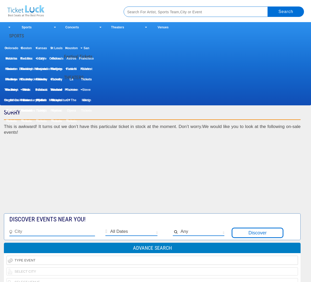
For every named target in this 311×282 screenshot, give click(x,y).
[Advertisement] (117, 176)
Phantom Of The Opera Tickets (71, 91)
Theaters (117, 27)
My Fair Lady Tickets (41, 101)
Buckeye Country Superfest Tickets (11, 81)
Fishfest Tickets (86, 70)
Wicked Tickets (56, 91)
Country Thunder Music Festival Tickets (56, 81)
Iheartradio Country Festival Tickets (41, 70)
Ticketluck (59, 11)
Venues (163, 27)
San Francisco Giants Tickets (86, 49)
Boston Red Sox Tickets (26, 49)
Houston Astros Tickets (71, 49)
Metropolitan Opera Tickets (56, 101)
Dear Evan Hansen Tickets (26, 91)
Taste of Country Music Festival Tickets (26, 70)
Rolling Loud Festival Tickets (56, 70)
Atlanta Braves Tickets (11, 60)
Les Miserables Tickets (26, 101)
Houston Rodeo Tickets (11, 70)
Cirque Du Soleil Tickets (11, 101)
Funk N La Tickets (71, 70)
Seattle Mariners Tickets (41, 60)
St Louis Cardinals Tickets (56, 49)
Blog (86, 100)
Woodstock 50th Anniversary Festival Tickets (26, 81)
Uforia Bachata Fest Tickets (41, 81)
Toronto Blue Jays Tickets (26, 60)
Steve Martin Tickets (86, 91)
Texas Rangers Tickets (56, 60)
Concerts (72, 27)
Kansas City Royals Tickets (41, 49)
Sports (26, 27)
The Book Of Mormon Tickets (11, 91)
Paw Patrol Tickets (41, 91)
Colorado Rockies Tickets (11, 49)
